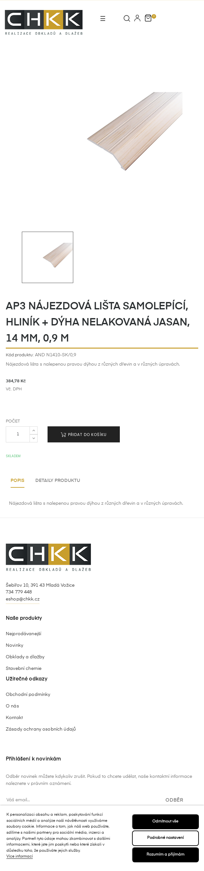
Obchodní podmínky (28, 694)
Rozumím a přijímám (165, 855)
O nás (12, 706)
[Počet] (18, 434)
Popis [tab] (17, 480)
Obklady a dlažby (25, 657)
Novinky (14, 645)
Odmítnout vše (165, 821)
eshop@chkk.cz (23, 599)
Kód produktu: (20, 355)
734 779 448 (19, 592)
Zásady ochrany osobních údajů (41, 729)
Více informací (19, 856)
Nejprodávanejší (23, 634)
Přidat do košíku (84, 434)
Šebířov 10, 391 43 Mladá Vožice (40, 585)
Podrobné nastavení (165, 838)
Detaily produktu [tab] (57, 480)
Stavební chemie (23, 668)
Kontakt (14, 717)
